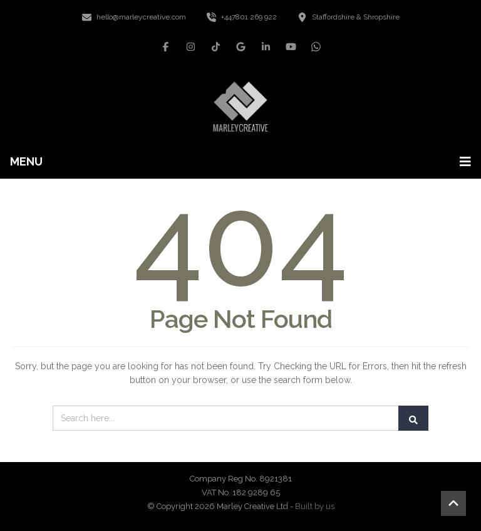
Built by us (314, 506)
